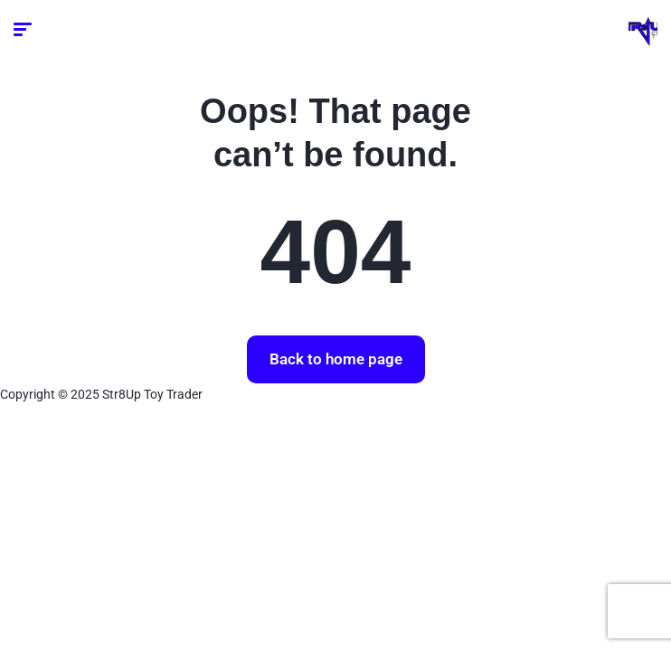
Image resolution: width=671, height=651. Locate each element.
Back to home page (335, 359)
